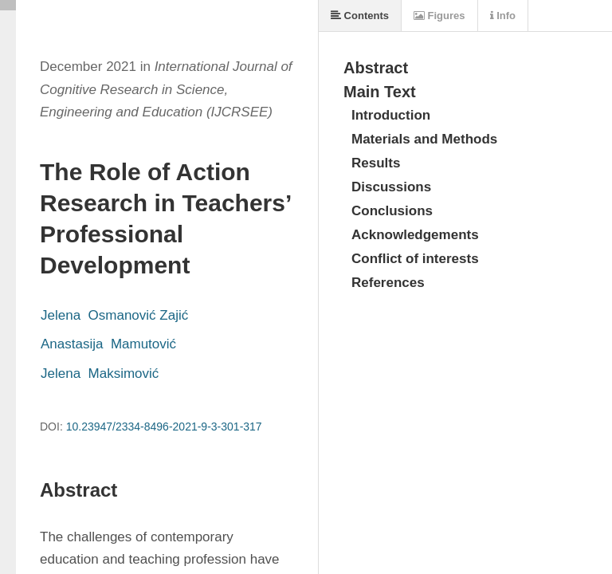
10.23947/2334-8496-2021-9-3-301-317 (164, 426)
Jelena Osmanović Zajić (114, 315)
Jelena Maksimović (100, 373)
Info (503, 16)
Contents (360, 16)
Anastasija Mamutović (108, 344)
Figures (439, 16)
